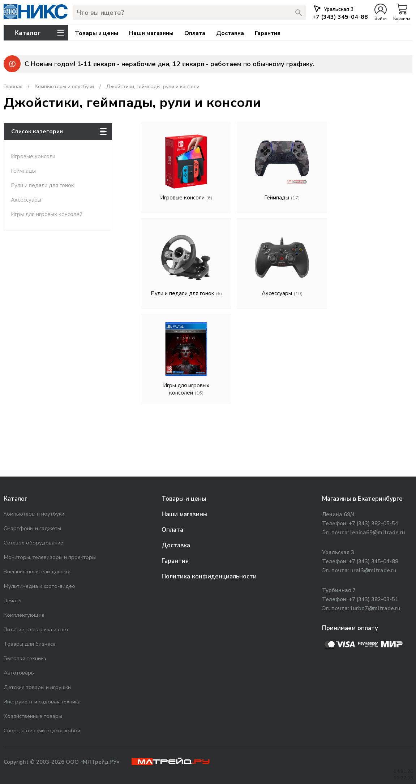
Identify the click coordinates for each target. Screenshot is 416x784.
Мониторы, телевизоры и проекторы (50, 557)
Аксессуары (26, 199)
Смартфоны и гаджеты (32, 528)
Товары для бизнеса (30, 643)
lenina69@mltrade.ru (377, 532)
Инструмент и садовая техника (42, 701)
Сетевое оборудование (33, 542)
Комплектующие (24, 615)
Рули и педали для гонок (42, 185)
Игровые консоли (33, 156)
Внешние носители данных (37, 571)
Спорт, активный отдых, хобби (42, 730)
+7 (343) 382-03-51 (373, 599)
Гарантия (267, 33)
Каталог (15, 499)
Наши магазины (151, 33)
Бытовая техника (25, 658)
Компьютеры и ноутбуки (64, 86)
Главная (13, 86)
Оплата (194, 33)
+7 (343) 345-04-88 (373, 561)
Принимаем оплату (350, 628)
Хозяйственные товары (33, 716)
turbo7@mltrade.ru (375, 608)
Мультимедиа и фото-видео (39, 586)
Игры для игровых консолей (46, 214)
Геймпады (23, 171)
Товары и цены (96, 33)
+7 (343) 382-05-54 (373, 523)
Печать (12, 600)
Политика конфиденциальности (209, 576)
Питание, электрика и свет (36, 629)
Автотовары (19, 672)
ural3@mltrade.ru (373, 570)
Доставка (230, 33)
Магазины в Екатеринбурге (362, 499)
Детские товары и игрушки (37, 687)
